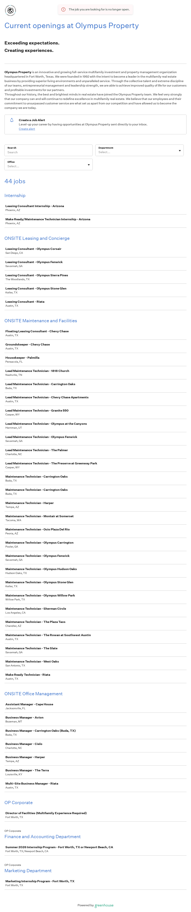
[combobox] (98, 152)
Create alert (27, 129)
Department (105, 147)
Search (11, 147)
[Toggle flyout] (180, 150)
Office (11, 162)
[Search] (48, 153)
